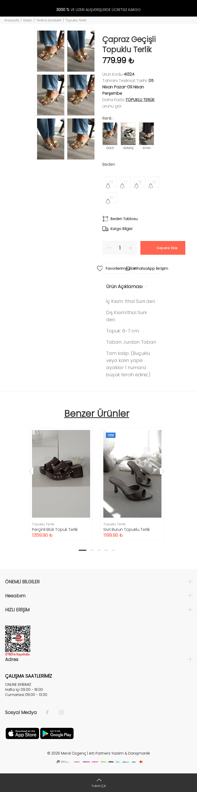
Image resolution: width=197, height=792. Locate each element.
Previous (30, 471)
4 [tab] (106, 550)
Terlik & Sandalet (48, 20)
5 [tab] (113, 550)
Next (163, 471)
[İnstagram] (58, 712)
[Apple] (22, 732)
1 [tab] (82, 550)
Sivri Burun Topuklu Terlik (126, 529)
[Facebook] (50, 712)
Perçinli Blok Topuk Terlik (55, 529)
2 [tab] (91, 550)
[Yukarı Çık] (98, 782)
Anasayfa (11, 20)
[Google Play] (57, 732)
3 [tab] (99, 550)
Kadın (27, 20)
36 (111, 182)
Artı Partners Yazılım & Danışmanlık (119, 753)
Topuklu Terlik (75, 20)
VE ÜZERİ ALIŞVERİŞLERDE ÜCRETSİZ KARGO (98, 10)
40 (111, 197)
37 (125, 182)
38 (139, 182)
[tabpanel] (61, 479)
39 (154, 182)
